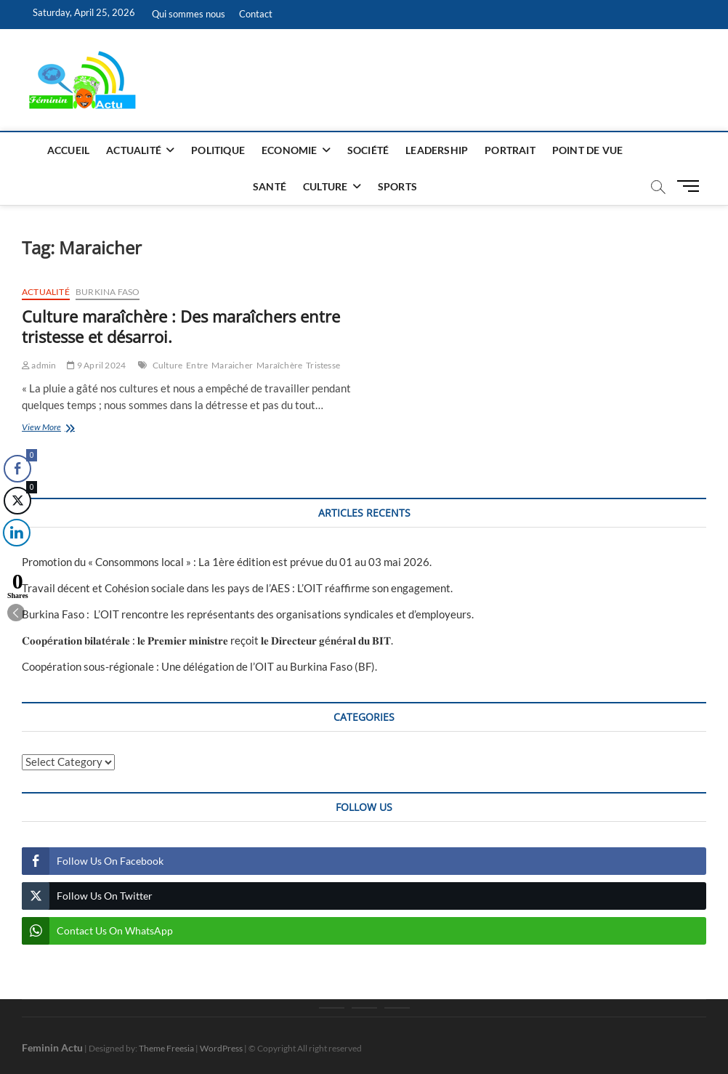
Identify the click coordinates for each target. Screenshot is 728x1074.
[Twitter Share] (16, 500)
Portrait (510, 150)
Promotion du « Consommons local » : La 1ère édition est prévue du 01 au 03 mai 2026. (227, 561)
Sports (397, 186)
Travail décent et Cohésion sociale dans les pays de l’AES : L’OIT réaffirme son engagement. (237, 587)
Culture (325, 186)
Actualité (133, 150)
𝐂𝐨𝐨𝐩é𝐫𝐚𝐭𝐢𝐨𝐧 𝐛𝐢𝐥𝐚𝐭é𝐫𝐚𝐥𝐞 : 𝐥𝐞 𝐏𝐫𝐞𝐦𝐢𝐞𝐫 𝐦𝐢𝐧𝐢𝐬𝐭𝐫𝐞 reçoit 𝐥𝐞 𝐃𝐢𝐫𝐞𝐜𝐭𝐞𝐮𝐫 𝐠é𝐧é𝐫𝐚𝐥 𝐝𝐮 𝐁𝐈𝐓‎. (207, 640)
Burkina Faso (107, 291)
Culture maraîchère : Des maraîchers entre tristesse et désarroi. (181, 326)
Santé (269, 186)
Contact (255, 14)
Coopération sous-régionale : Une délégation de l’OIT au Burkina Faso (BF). (199, 666)
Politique (218, 150)
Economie (290, 150)
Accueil (68, 150)
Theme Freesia (166, 1048)
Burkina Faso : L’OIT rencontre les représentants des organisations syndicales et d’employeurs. (248, 614)
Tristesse (323, 365)
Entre (197, 365)
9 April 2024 (96, 365)
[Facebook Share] (17, 469)
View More (63, 428)
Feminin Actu (52, 1047)
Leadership (436, 150)
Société (368, 150)
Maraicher (232, 365)
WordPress (221, 1048)
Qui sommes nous (188, 14)
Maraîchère (279, 365)
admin (39, 365)
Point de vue (587, 150)
